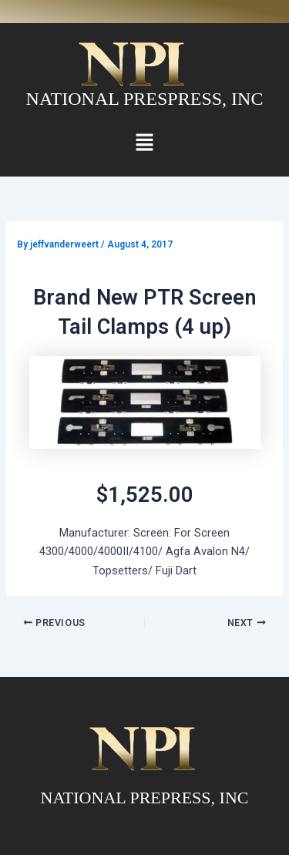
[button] (144, 143)
